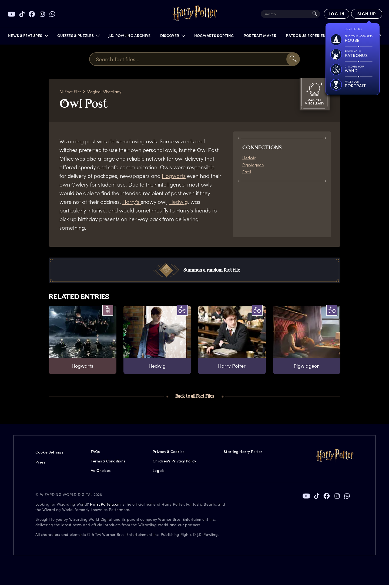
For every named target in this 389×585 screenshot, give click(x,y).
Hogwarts (174, 175)
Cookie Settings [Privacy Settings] (49, 452)
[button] (28, 37)
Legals (159, 470)
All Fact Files (70, 91)
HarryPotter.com (105, 504)
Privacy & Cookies (168, 451)
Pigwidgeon (253, 164)
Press (40, 462)
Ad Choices (101, 470)
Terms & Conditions (108, 461)
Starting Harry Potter (243, 451)
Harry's (131, 201)
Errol (246, 171)
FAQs (95, 451)
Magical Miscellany (103, 91)
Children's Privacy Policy (174, 461)
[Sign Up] (366, 14)
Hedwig (178, 201)
